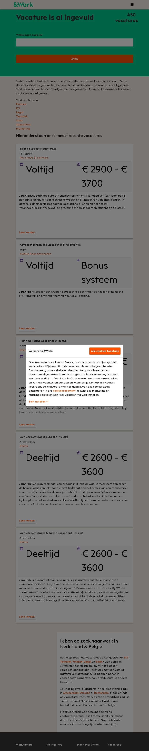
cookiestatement (64, 390)
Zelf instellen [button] (38, 401)
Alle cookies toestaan (105, 351)
